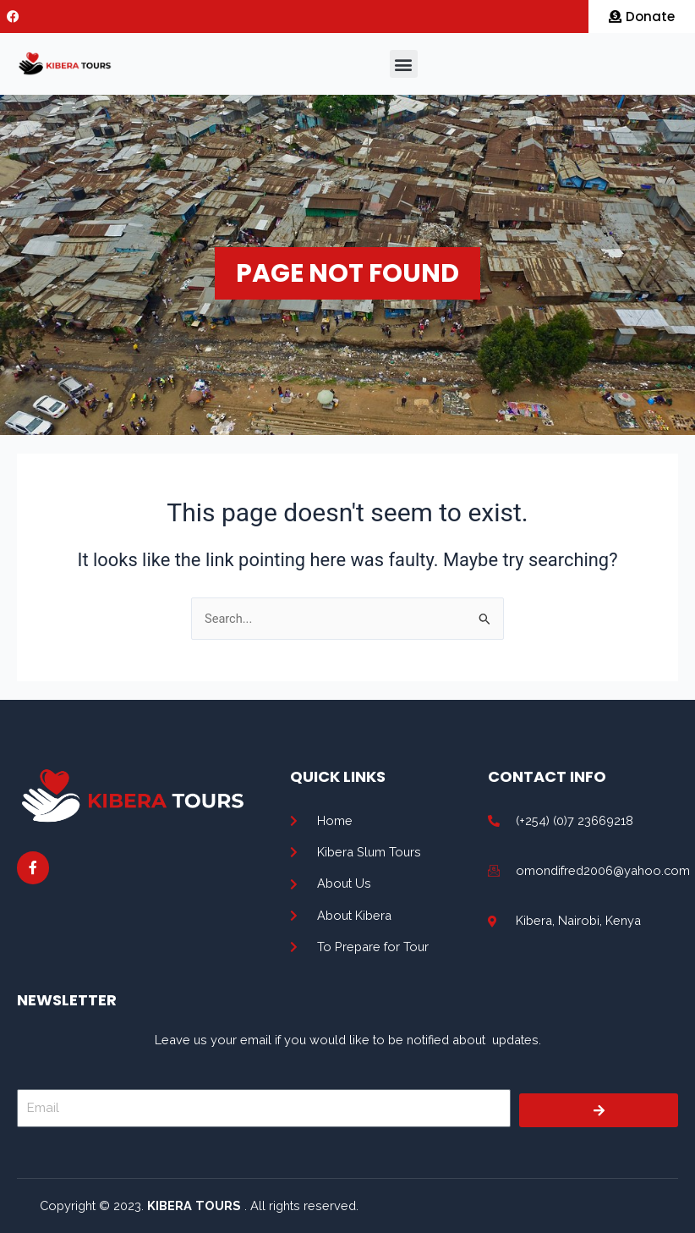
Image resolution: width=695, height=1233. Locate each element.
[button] (404, 64)
